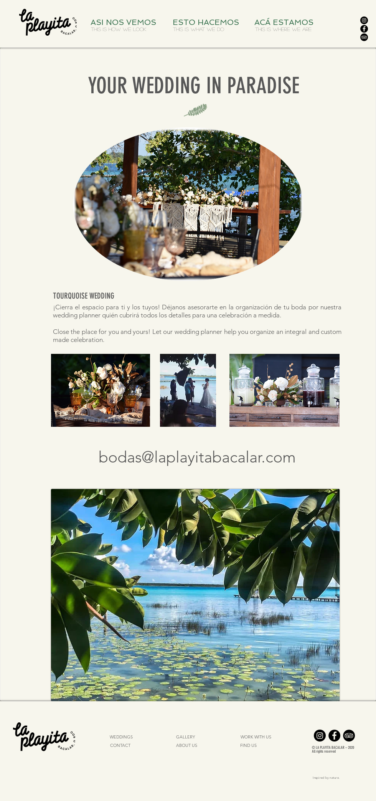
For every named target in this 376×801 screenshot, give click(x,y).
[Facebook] (364, 29)
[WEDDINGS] (121, 737)
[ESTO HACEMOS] (207, 22)
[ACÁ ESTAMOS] (285, 22)
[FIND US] (248, 746)
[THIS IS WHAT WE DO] (198, 29)
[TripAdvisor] (364, 37)
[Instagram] (364, 20)
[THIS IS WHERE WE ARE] (283, 29)
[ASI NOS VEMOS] (125, 22)
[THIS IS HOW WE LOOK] (119, 29)
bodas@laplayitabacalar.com (197, 457)
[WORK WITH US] (256, 737)
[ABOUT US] (187, 746)
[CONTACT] (120, 746)
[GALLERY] (185, 737)
